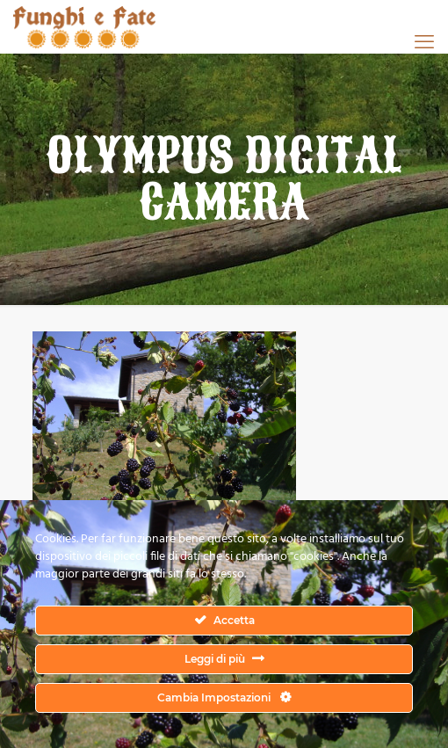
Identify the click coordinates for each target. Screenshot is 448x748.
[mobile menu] (424, 41)
